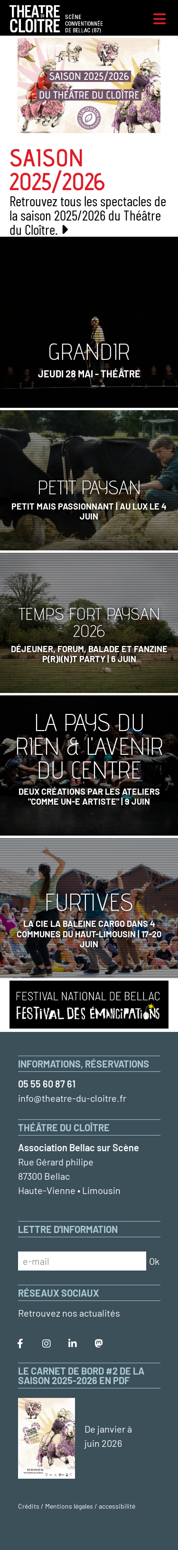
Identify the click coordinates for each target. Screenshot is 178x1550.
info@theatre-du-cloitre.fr (72, 1098)
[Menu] (159, 19)
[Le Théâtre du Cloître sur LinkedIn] (72, 1343)
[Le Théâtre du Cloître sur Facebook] (20, 1343)
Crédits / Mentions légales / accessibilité (76, 1506)
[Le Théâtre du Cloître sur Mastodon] (98, 1343)
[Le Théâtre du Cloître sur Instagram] (46, 1343)
